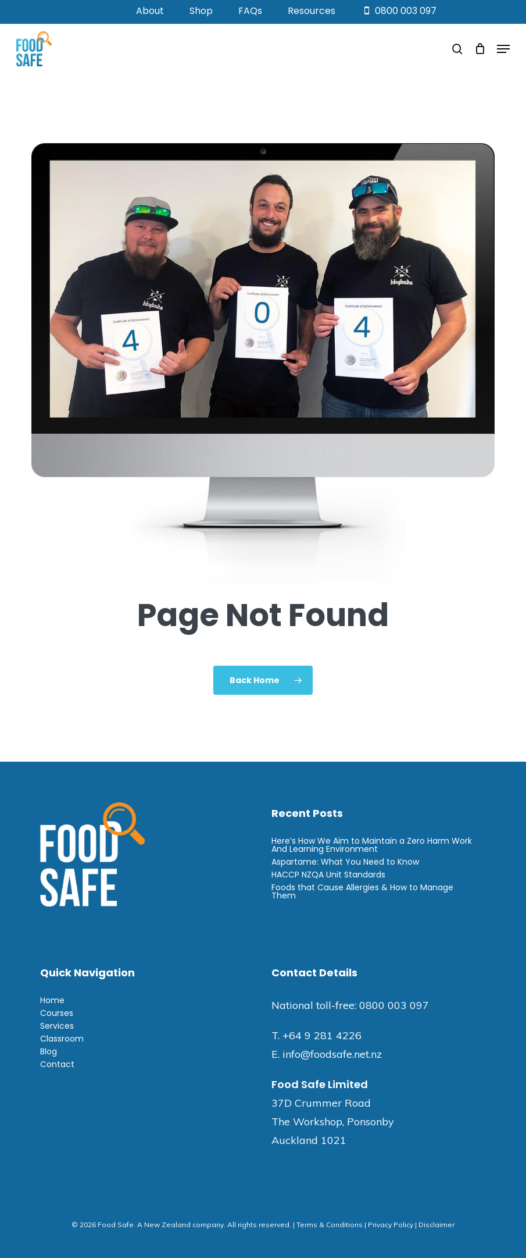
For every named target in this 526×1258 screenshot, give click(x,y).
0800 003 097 (398, 10)
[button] (503, 49)
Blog (48, 1051)
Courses (56, 1013)
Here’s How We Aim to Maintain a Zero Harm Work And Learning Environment (371, 845)
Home (52, 1000)
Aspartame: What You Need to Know (345, 862)
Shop (201, 10)
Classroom (62, 1039)
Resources (311, 10)
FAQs (250, 10)
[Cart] (479, 48)
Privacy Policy (390, 1224)
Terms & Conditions (329, 1224)
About (150, 10)
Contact (57, 1064)
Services (57, 1026)
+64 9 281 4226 (322, 1035)
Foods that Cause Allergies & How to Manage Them (362, 891)
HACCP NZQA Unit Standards (328, 874)
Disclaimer (436, 1224)
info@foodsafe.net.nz (332, 1054)
